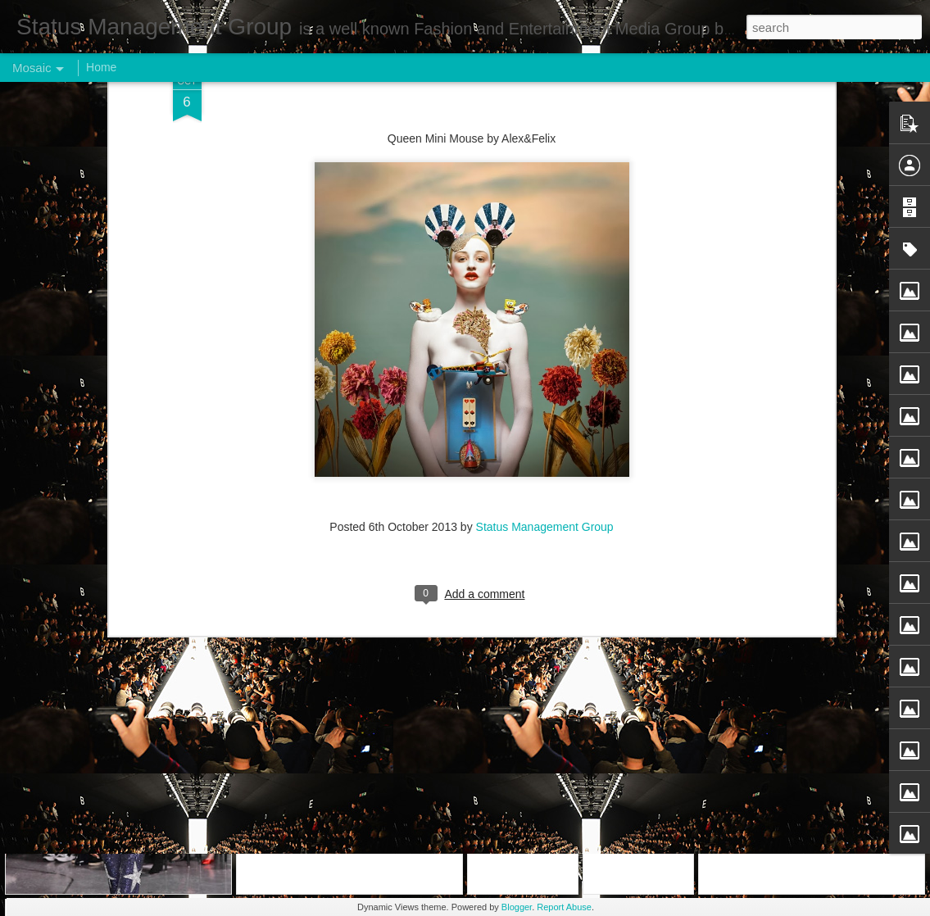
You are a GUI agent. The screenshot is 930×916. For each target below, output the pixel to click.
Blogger (516, 907)
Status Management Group (545, 230)
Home (101, 67)
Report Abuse (564, 907)
